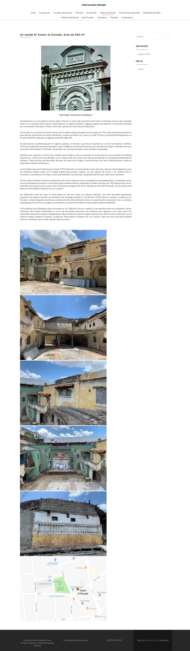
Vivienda (114, 17)
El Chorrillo (91, 12)
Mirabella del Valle (152, 12)
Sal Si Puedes (88, 17)
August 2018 (144, 54)
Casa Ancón (44, 12)
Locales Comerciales (62, 12)
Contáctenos (127, 17)
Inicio (33, 12)
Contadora (102, 17)
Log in (141, 69)
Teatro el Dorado (108, 12)
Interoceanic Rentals (94, 5)
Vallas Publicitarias (70, 17)
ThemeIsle (164, 640)
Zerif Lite (141, 640)
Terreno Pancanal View (129, 12)
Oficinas (79, 12)
